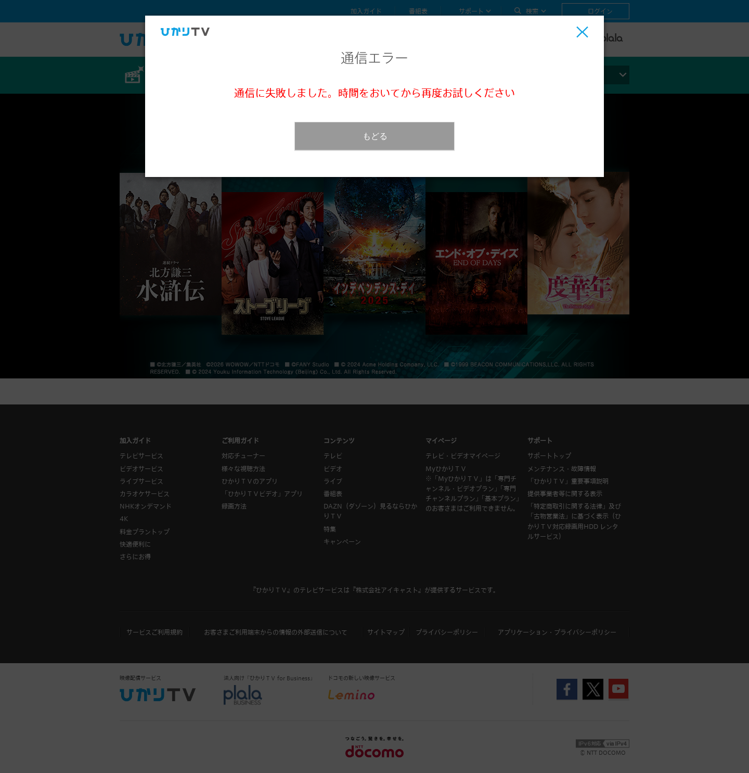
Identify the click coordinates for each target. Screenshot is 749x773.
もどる (375, 136)
